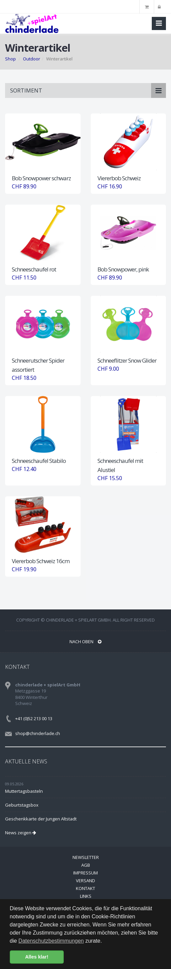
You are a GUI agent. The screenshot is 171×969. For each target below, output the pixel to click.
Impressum (85, 873)
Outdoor (31, 59)
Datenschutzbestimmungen (51, 941)
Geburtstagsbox (21, 805)
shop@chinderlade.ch (37, 733)
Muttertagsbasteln (24, 791)
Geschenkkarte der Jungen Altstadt (41, 819)
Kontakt (85, 888)
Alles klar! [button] (36, 957)
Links (85, 896)
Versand (85, 881)
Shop (10, 59)
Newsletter (86, 857)
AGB (85, 865)
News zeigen (20, 833)
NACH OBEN (85, 641)
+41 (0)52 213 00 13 (33, 718)
